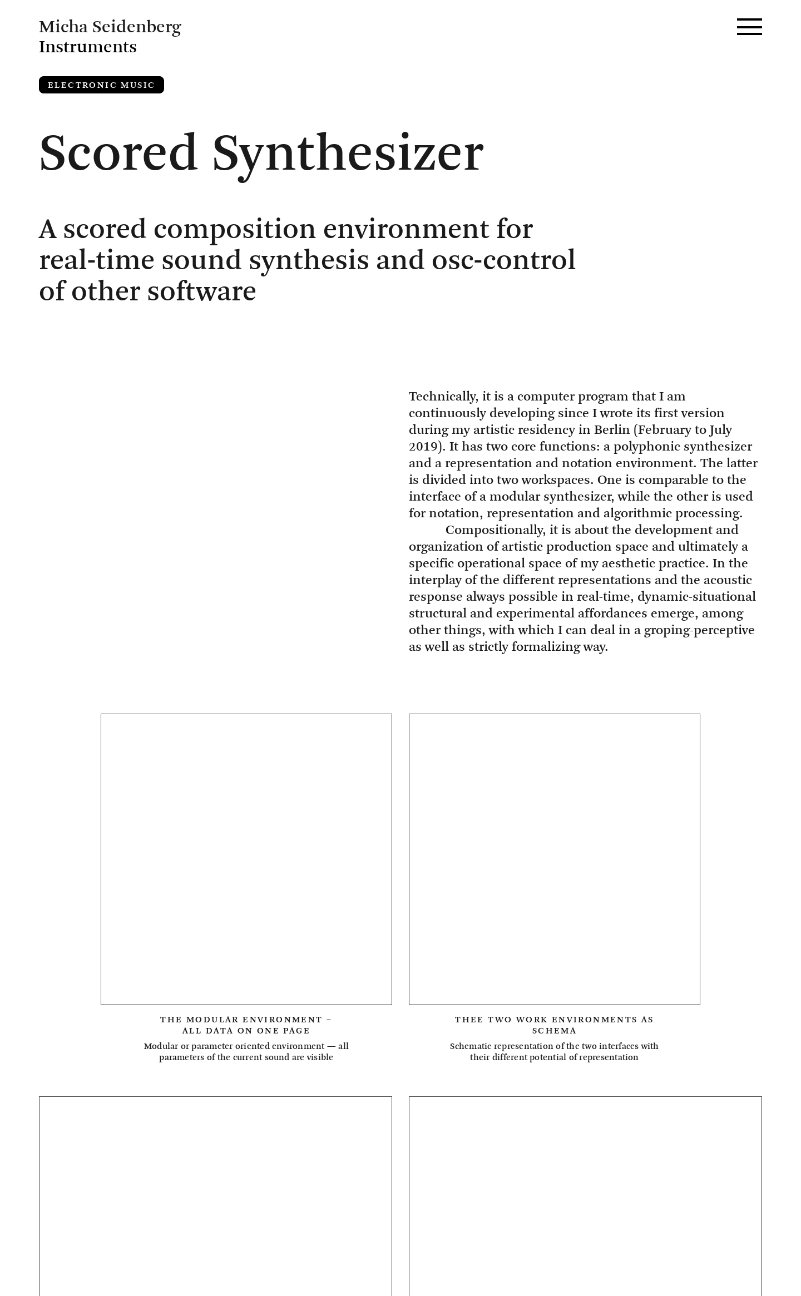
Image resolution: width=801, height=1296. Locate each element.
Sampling (80, 1085)
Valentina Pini (559, 1085)
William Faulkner (206, 1110)
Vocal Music (90, 1110)
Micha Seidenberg (115, 1229)
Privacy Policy (99, 1269)
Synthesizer (451, 1085)
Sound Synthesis (267, 1085)
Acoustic (80, 1034)
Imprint (75, 1249)
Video (646, 1085)
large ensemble (334, 1110)
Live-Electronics (517, 1059)
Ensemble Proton (448, 1034)
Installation (220, 1059)
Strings (366, 1085)
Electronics (331, 1034)
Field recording (577, 1034)
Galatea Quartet (104, 1059)
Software (162, 1085)
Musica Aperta (637, 1059)
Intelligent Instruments (362, 1059)
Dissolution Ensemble (201, 1034)
